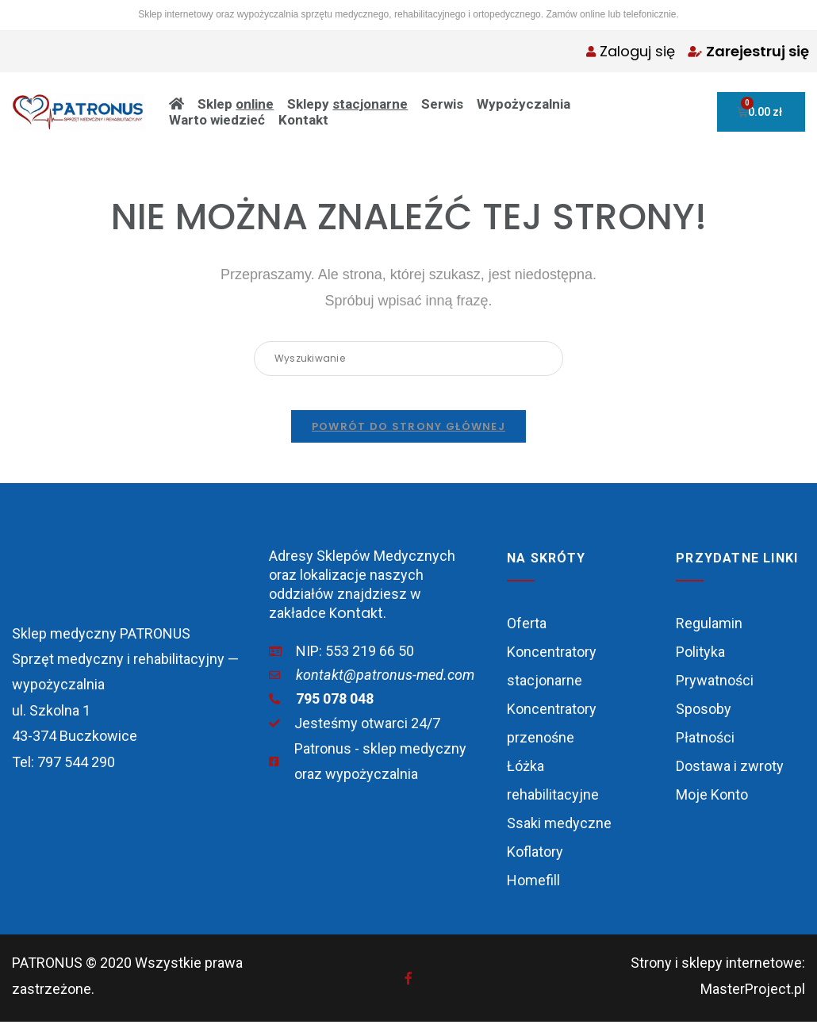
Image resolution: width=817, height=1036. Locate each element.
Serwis (442, 104)
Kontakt (303, 120)
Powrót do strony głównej (408, 440)
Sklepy (347, 104)
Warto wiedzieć (217, 120)
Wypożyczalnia (523, 104)
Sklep (236, 104)
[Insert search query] (408, 358)
